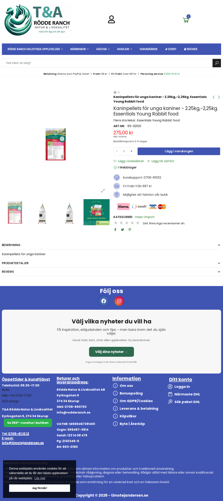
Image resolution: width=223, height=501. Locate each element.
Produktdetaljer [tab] (15, 263)
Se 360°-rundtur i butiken (28, 423)
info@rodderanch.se (73, 412)
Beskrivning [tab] (11, 245)
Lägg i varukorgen (179, 151)
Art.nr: (119, 126)
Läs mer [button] (39, 478)
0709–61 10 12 (172, 74)
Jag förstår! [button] (39, 488)
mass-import (145, 217)
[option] (56, 144)
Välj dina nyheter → (111, 351)
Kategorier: (123, 217)
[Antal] (124, 151)
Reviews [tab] (8, 272)
